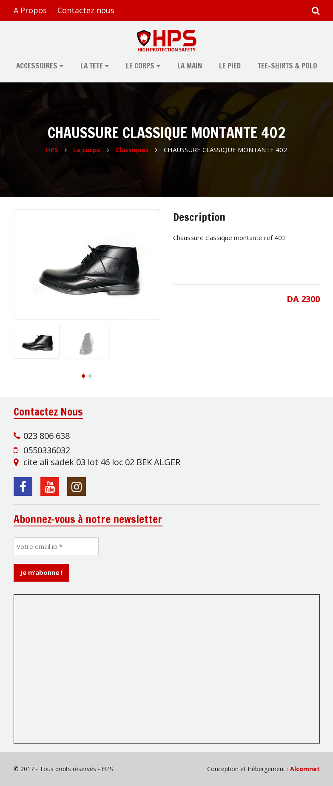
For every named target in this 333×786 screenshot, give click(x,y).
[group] (87, 264)
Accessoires (36, 65)
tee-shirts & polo (287, 65)
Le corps (140, 65)
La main (189, 65)
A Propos (30, 10)
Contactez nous (85, 10)
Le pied (230, 65)
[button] (83, 376)
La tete (91, 65)
